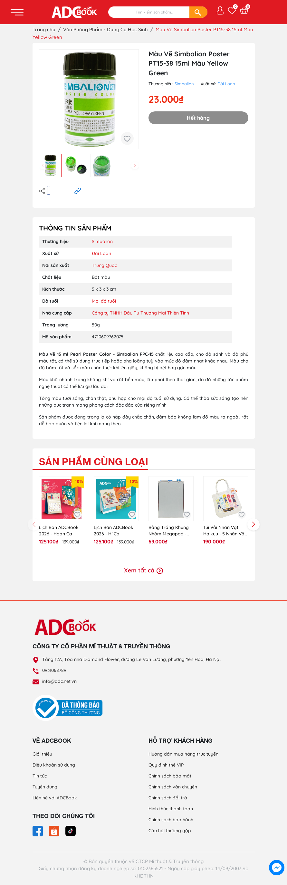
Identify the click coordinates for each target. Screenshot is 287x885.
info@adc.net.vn (59, 681)
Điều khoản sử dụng (54, 765)
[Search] (198, 12)
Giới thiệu (42, 754)
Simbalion (184, 83)
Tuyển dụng (45, 787)
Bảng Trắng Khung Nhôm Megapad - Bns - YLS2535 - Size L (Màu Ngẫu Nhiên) (169, 530)
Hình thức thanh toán (170, 809)
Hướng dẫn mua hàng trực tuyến (183, 754)
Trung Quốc (104, 265)
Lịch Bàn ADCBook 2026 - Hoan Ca (59, 530)
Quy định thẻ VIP (166, 765)
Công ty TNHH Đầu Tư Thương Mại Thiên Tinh (140, 313)
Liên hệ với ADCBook (55, 798)
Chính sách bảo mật (169, 776)
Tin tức (40, 776)
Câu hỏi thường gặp (169, 830)
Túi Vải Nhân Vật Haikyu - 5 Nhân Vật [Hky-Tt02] (224, 530)
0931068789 (54, 670)
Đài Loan (226, 83)
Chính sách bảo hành (170, 820)
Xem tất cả (143, 570)
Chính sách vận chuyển (172, 787)
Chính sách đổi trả (167, 798)
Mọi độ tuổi (104, 301)
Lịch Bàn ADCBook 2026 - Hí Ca (113, 530)
